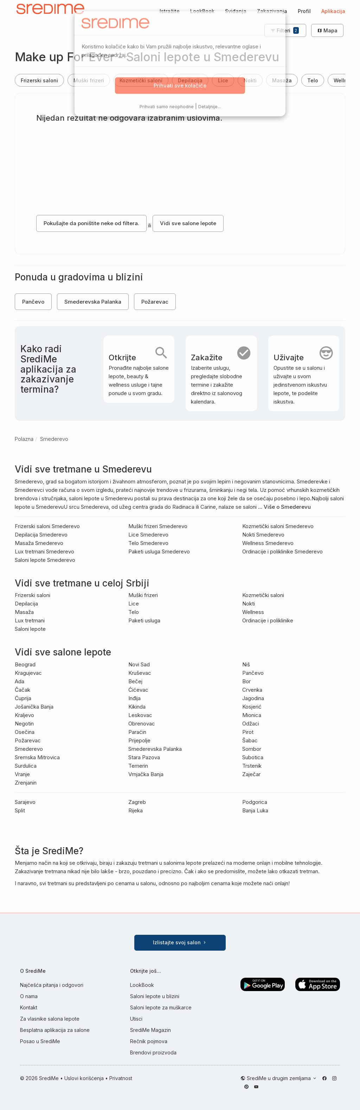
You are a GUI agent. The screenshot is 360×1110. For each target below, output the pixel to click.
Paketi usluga (144, 620)
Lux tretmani (30, 620)
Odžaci (250, 723)
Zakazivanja (272, 11)
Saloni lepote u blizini (154, 996)
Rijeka (135, 810)
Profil (304, 11)
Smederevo (29, 749)
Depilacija (190, 80)
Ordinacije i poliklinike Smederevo (282, 551)
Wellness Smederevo (268, 543)
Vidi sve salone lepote (188, 223)
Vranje (22, 774)
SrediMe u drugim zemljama (279, 1078)
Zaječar (251, 774)
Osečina (24, 732)
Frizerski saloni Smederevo (47, 526)
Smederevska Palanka (92, 301)
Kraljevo (24, 715)
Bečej (135, 681)
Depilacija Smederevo (41, 534)
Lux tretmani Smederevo (44, 551)
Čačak (22, 689)
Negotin (24, 723)
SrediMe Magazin (150, 1030)
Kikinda (137, 706)
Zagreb (137, 802)
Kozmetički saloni (141, 80)
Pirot (247, 732)
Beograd (25, 664)
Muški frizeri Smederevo (157, 526)
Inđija (134, 698)
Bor (246, 681)
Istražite (170, 11)
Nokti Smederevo (263, 534)
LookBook (202, 11)
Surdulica (26, 765)
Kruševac (139, 673)
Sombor (251, 749)
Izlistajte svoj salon (180, 942)
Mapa (327, 30)
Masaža (282, 80)
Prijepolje (139, 740)
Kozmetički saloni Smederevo (278, 526)
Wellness (253, 612)
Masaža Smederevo (39, 543)
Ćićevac (138, 689)
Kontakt (28, 1007)
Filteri (284, 30)
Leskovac (140, 715)
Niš (246, 664)
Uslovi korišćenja (84, 1078)
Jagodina (253, 698)
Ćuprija (23, 698)
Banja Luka (255, 810)
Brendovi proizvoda (153, 1052)
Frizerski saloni (39, 80)
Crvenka (252, 689)
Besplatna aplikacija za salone (55, 1030)
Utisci (136, 1019)
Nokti (250, 80)
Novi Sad (139, 664)
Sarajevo (25, 802)
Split (20, 810)
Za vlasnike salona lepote (49, 1019)
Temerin (138, 765)
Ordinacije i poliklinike (267, 620)
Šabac (250, 740)
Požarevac (154, 301)
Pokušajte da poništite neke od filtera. (91, 223)
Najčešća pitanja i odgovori (51, 985)
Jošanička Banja (34, 706)
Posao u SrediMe (40, 1041)
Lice (223, 80)
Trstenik (252, 765)
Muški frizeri (88, 80)
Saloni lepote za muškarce (161, 1007)
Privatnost (120, 1078)
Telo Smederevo (148, 543)
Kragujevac (28, 673)
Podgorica (254, 802)
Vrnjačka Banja (145, 774)
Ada (19, 681)
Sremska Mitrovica (37, 757)
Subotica (252, 757)
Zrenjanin (26, 782)
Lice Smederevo (148, 534)
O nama (29, 996)
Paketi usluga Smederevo (159, 551)
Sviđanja (235, 11)
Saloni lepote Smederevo (45, 560)
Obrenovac (141, 723)
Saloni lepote (30, 629)
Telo (312, 80)
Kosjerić (252, 706)
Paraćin (137, 732)
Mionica (251, 715)
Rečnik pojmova (148, 1041)
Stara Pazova (144, 757)
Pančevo (33, 301)
